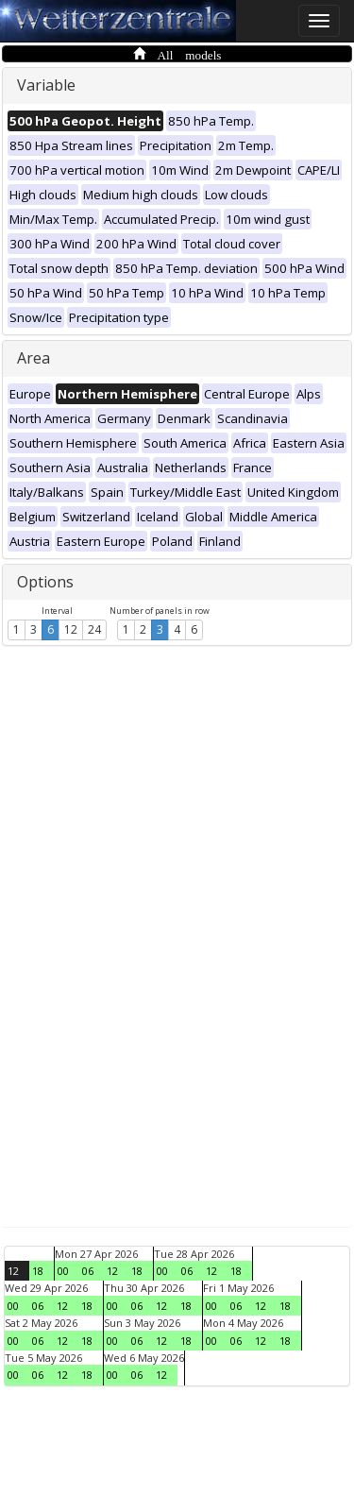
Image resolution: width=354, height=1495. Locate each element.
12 (70, 629)
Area (33, 358)
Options (45, 581)
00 (63, 1271)
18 (37, 1271)
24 (94, 629)
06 (87, 1271)
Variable (46, 85)
